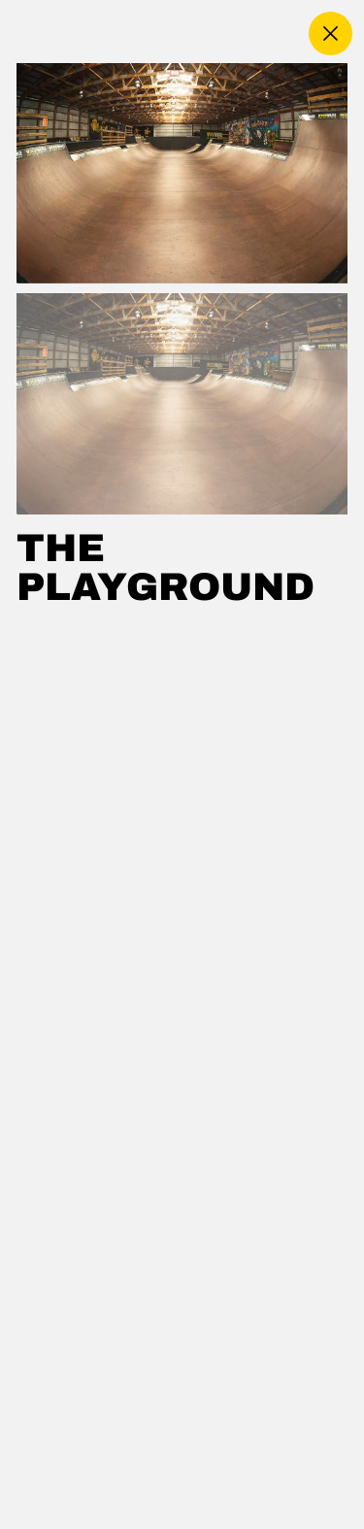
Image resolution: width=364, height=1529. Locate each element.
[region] (182, 796)
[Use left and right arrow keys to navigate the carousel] (182, 173)
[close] (330, 33)
